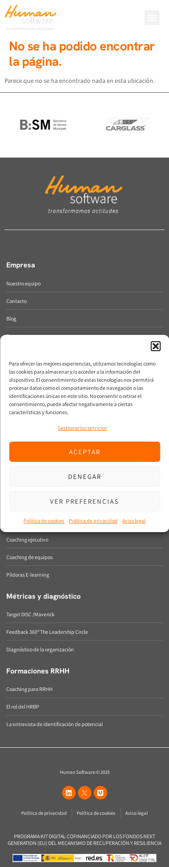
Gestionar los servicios (82, 427)
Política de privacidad (93, 520)
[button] (155, 346)
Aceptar (84, 451)
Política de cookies (43, 520)
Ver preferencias (84, 501)
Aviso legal (134, 520)
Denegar (84, 476)
